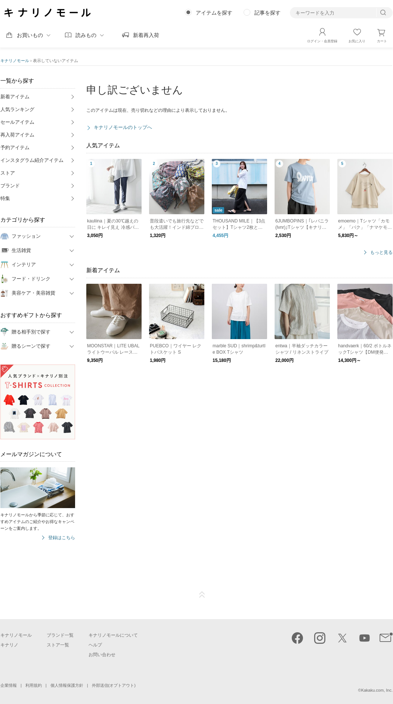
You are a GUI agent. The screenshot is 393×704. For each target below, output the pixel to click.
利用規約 (33, 685)
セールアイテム (17, 122)
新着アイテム (15, 96)
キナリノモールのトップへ (123, 127)
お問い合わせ (102, 654)
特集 (5, 198)
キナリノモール (14, 60)
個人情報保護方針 (66, 685)
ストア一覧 (58, 645)
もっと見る (381, 252)
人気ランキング (17, 109)
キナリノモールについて (113, 635)
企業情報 (8, 685)
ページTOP (202, 594)
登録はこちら (61, 537)
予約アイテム (15, 147)
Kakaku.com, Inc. (377, 690)
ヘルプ (95, 645)
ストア (7, 173)
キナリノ (9, 645)
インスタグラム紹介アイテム (32, 160)
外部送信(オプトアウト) (114, 685)
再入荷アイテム (17, 135)
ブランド (10, 185)
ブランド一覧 (60, 635)
